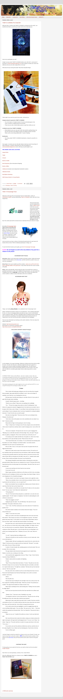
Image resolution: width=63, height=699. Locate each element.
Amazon (4, 157)
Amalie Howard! (5, 648)
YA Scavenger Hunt (11, 226)
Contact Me (15, 17)
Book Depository (6, 163)
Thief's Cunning (13, 185)
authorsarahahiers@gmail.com (14, 63)
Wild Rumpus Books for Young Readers (11, 177)
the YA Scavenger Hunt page (28, 246)
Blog (3, 17)
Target (3, 155)
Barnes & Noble (5, 160)
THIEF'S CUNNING (25, 197)
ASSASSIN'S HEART (7, 197)
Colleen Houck (36, 205)
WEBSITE (41, 17)
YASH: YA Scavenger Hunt (9, 191)
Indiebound (4, 168)
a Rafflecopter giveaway (7, 690)
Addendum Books (6, 171)
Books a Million (5, 166)
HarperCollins (5, 152)
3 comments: (20, 183)
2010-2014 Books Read (31, 17)
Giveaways (8, 185)
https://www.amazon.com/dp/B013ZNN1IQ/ (11, 326)
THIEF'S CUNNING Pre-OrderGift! (11, 22)
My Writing (22, 17)
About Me (8, 17)
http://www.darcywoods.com (12, 324)
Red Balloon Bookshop (7, 174)
